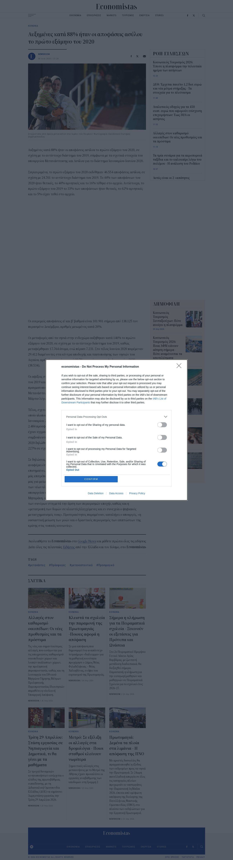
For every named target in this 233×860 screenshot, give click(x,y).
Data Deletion (96, 493)
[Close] (180, 366)
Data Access (116, 493)
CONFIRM (91, 479)
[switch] (162, 424)
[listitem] (116, 417)
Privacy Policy (137, 493)
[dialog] (116, 430)
